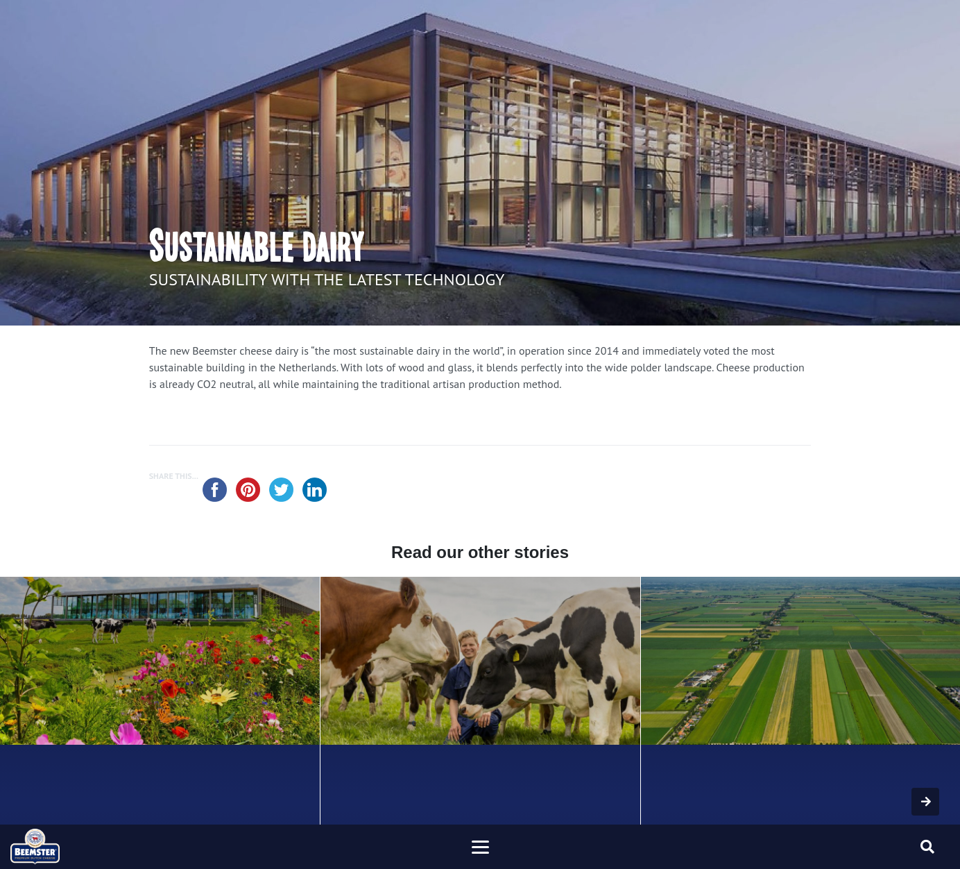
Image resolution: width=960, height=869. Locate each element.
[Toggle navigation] (480, 847)
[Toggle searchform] (927, 847)
